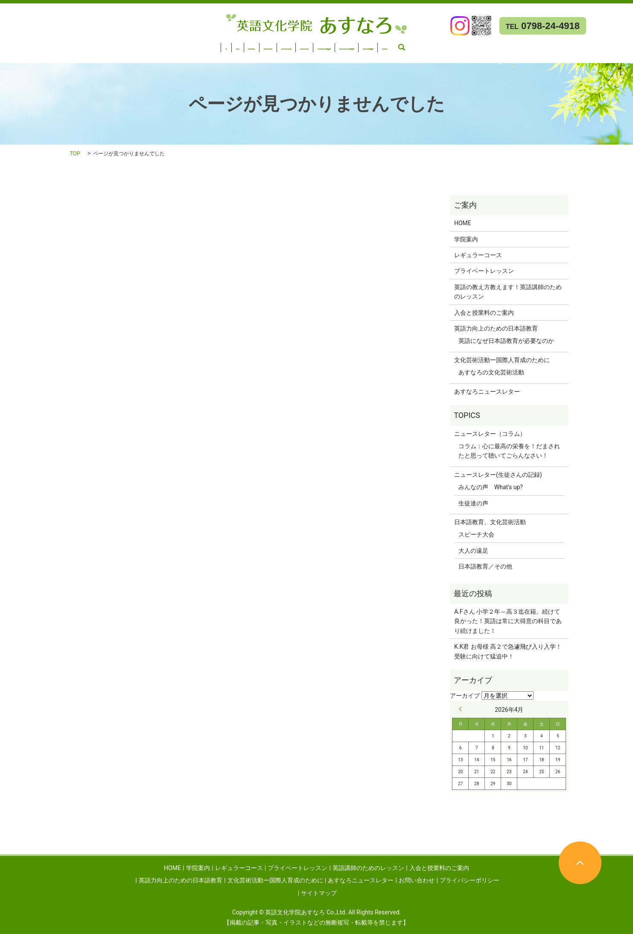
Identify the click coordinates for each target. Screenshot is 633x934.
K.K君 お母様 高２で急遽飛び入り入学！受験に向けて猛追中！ (508, 651)
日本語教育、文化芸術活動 (490, 522)
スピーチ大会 (476, 534)
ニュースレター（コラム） (490, 433)
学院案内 (42, 44)
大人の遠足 (473, 550)
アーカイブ (465, 695)
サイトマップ (319, 893)
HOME (13, 44)
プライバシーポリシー (469, 880)
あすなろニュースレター (585, 44)
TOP (75, 154)
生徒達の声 (473, 503)
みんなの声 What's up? (490, 487)
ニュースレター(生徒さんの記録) (498, 474)
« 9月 (462, 709)
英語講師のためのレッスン (224, 44)
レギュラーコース (87, 44)
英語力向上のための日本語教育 (379, 44)
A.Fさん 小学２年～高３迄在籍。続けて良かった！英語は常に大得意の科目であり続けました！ (508, 621)
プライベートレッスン (149, 44)
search (55, 55)
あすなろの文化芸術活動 (491, 372)
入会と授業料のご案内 (299, 44)
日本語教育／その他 (485, 566)
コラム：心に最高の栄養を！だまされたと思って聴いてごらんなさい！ (509, 451)
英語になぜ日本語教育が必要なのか (506, 340)
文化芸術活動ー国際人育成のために (486, 44)
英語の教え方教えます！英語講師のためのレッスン (508, 292)
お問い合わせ (23, 55)
